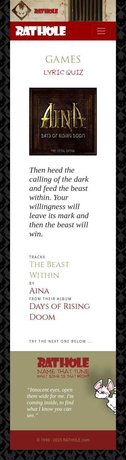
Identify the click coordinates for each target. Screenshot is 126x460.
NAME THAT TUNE (63, 373)
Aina (39, 291)
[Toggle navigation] (101, 31)
